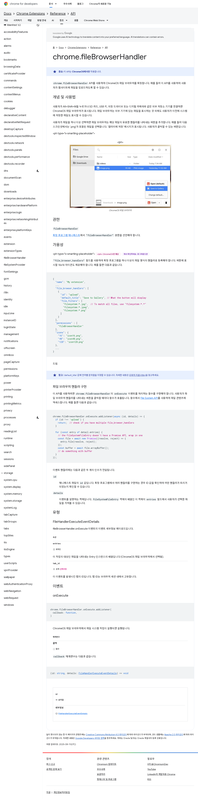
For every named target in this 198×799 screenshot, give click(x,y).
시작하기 (18, 20)
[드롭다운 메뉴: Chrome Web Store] (108, 20)
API (73, 14)
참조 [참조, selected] (62, 20)
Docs (7, 14)
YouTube (151, 769)
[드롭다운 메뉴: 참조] (67, 20)
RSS (149, 779)
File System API (149, 398)
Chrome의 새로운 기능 (100, 3)
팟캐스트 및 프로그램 (106, 779)
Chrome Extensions (30, 14)
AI (53, 20)
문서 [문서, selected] (51, 3)
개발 (30, 20)
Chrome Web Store (94, 20)
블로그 (80, 3)
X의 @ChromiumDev (157, 764)
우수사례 (67, 3)
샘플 (76, 20)
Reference (58, 14)
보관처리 (101, 774)
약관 (48, 792)
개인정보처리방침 (61, 792)
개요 (6, 20)
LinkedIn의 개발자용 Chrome (161, 774)
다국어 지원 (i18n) (137, 375)
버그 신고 (50, 764)
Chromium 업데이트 (106, 764)
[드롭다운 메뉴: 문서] (57, 4)
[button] (20, 473)
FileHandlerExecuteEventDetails (72, 713)
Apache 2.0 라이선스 (173, 734)
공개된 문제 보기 (54, 769)
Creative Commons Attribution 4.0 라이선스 (106, 734)
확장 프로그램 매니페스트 (66, 235)
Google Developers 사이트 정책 (89, 738)
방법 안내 (41, 20)
